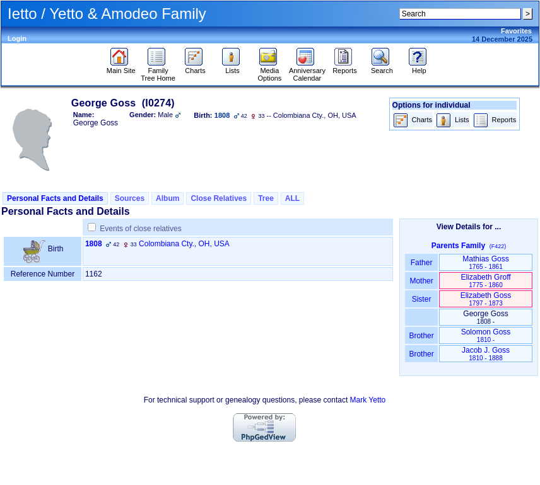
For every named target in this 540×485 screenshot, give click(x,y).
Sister (421, 299)
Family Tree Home (158, 71)
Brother (421, 335)
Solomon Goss (486, 335)
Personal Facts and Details (55, 198)
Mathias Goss (485, 262)
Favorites (516, 31)
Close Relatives (219, 198)
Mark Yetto (368, 400)
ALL (292, 198)
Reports (344, 67)
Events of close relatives (140, 228)
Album (167, 198)
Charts (195, 67)
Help (419, 67)
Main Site (121, 67)
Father (421, 262)
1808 (93, 243)
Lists (232, 67)
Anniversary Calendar (307, 71)
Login (17, 38)
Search (382, 67)
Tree (266, 198)
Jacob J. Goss (486, 354)
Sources (129, 198)
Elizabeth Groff (485, 280)
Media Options (269, 71)
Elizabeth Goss (486, 299)
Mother (421, 281)
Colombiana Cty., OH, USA (184, 243)
